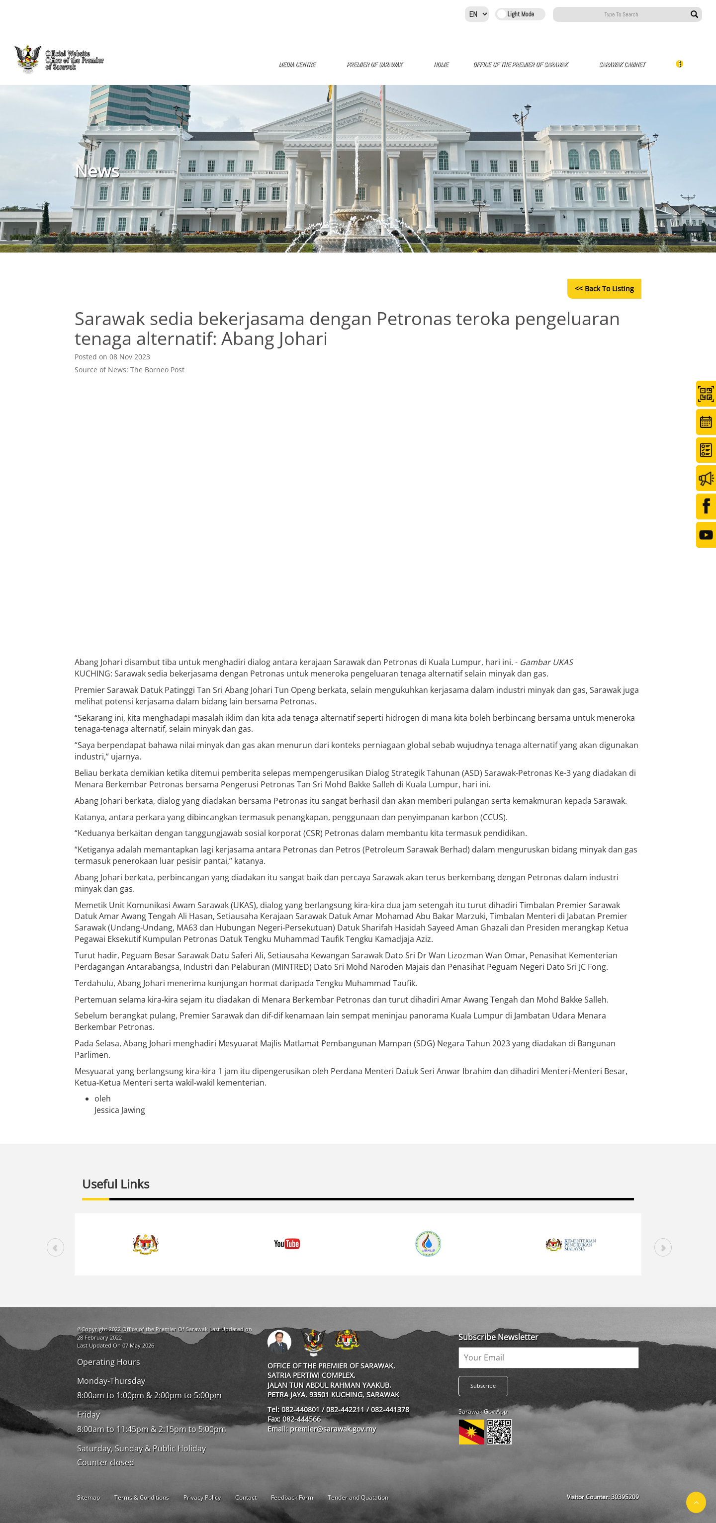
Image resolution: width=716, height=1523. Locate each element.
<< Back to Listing (604, 288)
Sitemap (88, 1497)
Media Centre (299, 64)
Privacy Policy (202, 1497)
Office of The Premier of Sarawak (522, 64)
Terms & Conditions (141, 1497)
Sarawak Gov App (482, 1411)
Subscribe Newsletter (498, 1337)
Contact (246, 1497)
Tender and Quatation (358, 1497)
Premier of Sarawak (377, 64)
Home (440, 64)
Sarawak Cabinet (624, 64)
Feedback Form (292, 1497)
